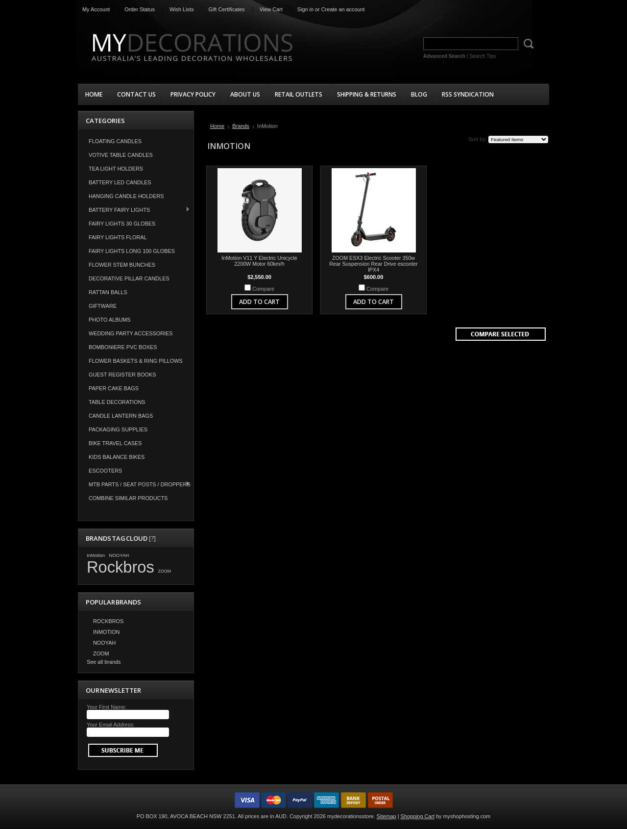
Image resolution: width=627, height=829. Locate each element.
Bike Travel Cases (115, 443)
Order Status (139, 9)
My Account (96, 9)
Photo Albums (110, 320)
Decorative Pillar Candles (129, 278)
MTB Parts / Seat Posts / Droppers (134, 484)
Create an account (343, 9)
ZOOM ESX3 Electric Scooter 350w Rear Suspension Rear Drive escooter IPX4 (373, 264)
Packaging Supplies (118, 429)
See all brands (104, 662)
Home (217, 126)
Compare (263, 289)
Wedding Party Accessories (131, 333)
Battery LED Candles (120, 182)
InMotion (96, 555)
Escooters (105, 471)
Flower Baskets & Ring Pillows (136, 361)
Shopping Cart (418, 816)
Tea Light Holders (116, 169)
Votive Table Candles (121, 155)
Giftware (103, 306)
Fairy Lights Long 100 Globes (132, 251)
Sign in (305, 9)
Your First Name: (106, 707)
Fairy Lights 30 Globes (122, 223)
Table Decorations (117, 402)
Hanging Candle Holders (126, 196)
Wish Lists (181, 9)
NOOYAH (119, 555)
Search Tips (482, 56)
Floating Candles (115, 141)
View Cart (271, 9)
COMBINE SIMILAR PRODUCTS (128, 498)
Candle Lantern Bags (121, 416)
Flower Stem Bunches (122, 265)
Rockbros (120, 567)
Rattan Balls (108, 292)
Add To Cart (259, 302)
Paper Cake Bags (114, 388)
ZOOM (164, 571)
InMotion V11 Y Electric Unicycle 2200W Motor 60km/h (259, 261)
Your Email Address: (111, 725)
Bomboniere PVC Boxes (123, 347)
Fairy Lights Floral (118, 237)
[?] (152, 538)
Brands (240, 126)
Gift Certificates (226, 9)
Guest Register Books (122, 374)
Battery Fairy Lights (134, 209)
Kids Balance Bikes (117, 457)
